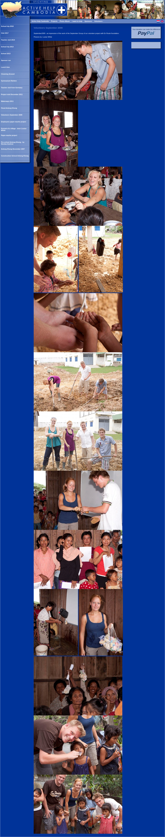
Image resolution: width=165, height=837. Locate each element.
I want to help (77, 21)
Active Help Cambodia (40, 21)
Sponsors (88, 21)
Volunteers (98, 21)
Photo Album (65, 21)
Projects (54, 21)
